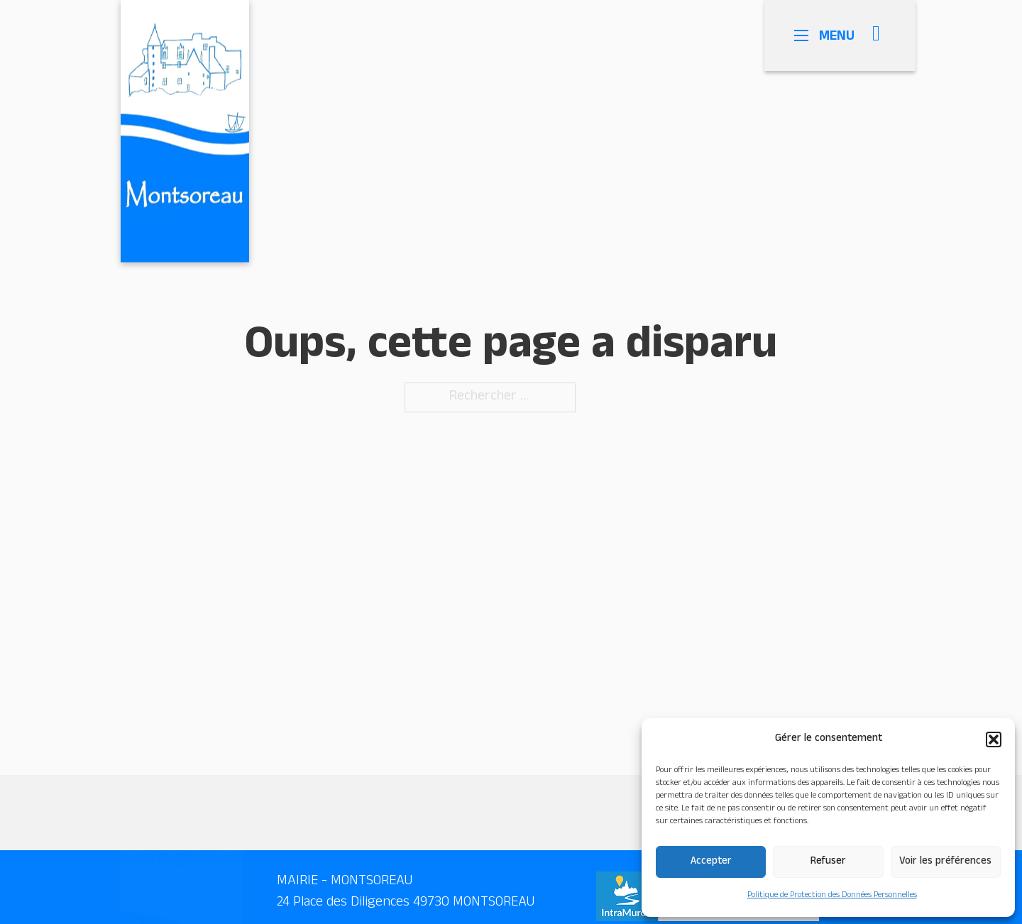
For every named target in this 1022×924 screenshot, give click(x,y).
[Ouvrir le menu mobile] (811, 35)
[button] (994, 739)
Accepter (711, 862)
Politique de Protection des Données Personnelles (832, 895)
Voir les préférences (945, 862)
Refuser (828, 862)
